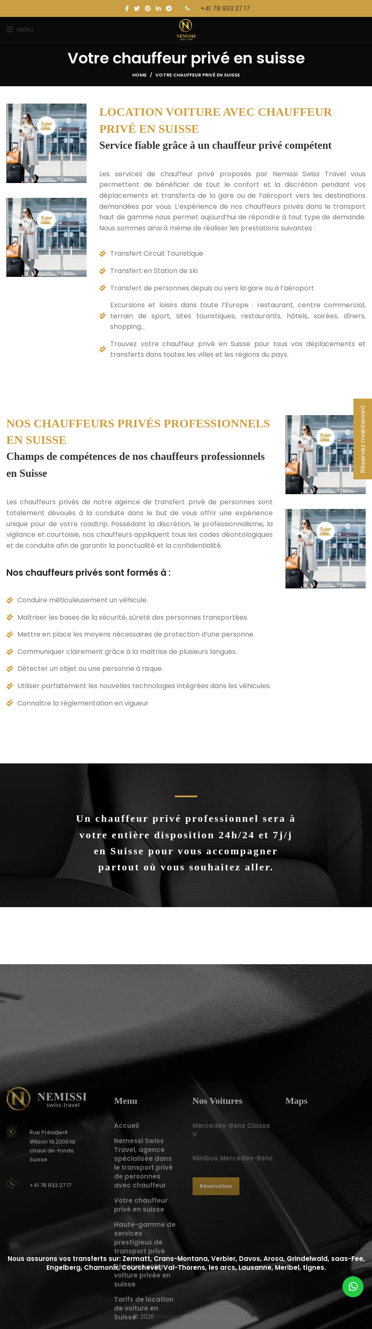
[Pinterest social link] (147, 8)
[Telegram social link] (168, 8)
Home (139, 74)
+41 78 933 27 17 (225, 8)
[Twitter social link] (136, 8)
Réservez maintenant (362, 439)
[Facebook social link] (126, 8)
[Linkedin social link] (158, 8)
